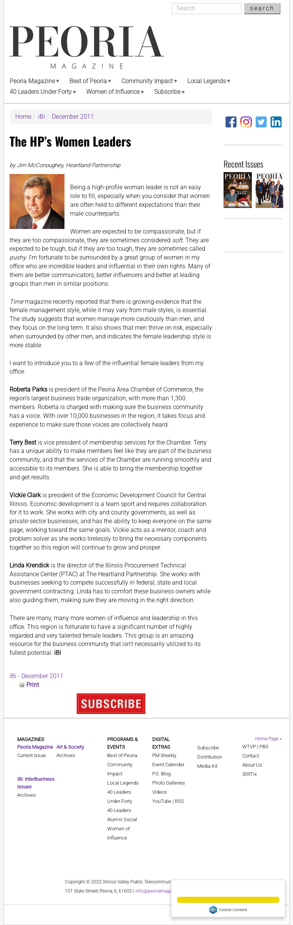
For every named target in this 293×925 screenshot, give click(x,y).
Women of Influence (113, 91)
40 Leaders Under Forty (41, 91)
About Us (252, 765)
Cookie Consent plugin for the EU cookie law (228, 910)
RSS (179, 801)
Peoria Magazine (32, 81)
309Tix (249, 774)
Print (32, 684)
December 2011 (73, 116)
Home (23, 116)
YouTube (161, 801)
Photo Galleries (168, 783)
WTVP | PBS (255, 746)
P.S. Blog (161, 774)
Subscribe (167, 91)
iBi (41, 116)
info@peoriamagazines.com (164, 891)
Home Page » (268, 738)
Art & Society (70, 747)
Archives (26, 795)
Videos (159, 792)
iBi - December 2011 (36, 676)
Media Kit (207, 766)
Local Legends (206, 81)
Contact (250, 756)
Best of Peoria (88, 81)
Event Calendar (168, 764)
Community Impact (147, 81)
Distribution (209, 757)
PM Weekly (164, 755)
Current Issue (31, 755)
